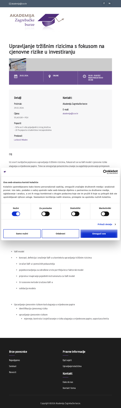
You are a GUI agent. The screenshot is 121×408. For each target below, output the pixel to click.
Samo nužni (22, 233)
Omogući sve (99, 233)
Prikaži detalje (105, 224)
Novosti (12, 372)
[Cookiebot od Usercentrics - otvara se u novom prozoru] (105, 172)
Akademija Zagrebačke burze (68, 403)
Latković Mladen (21, 140)
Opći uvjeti (67, 360)
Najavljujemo (14, 360)
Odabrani (60, 233)
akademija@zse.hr (18, 4)
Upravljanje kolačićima (72, 366)
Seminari (12, 366)
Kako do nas (68, 382)
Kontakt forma (69, 388)
